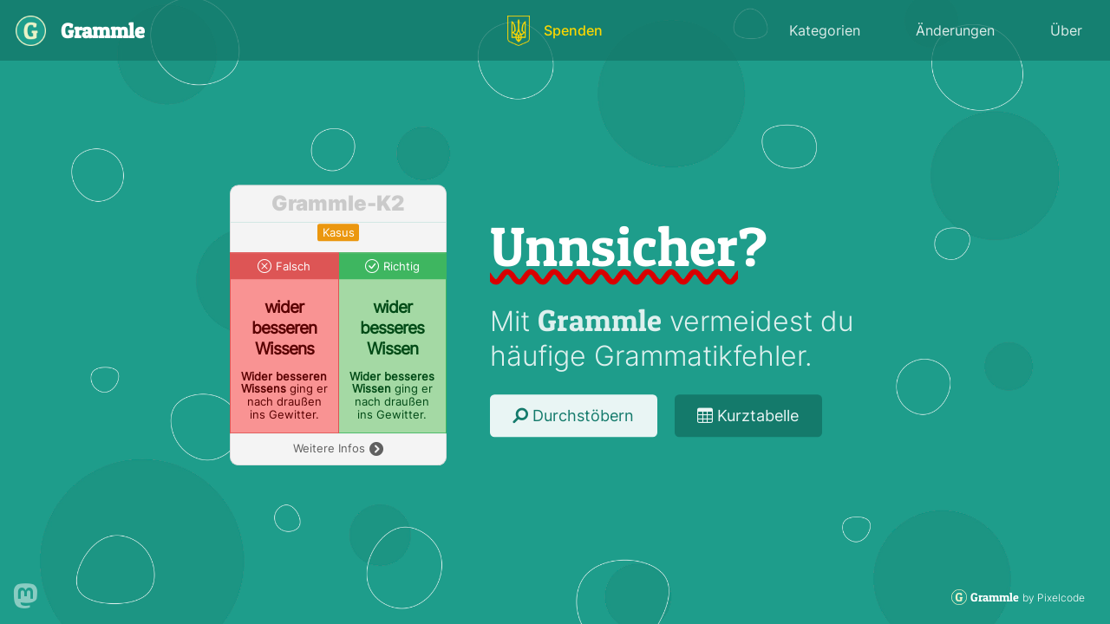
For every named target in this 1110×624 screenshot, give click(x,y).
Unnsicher (614, 246)
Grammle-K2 (338, 204)
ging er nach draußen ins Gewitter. (284, 395)
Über (1066, 30)
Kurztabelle (748, 415)
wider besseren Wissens (284, 327)
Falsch (293, 266)
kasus (339, 232)
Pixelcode (1061, 597)
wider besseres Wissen (392, 327)
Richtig (401, 266)
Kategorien (824, 30)
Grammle (600, 320)
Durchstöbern (573, 415)
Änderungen (955, 30)
